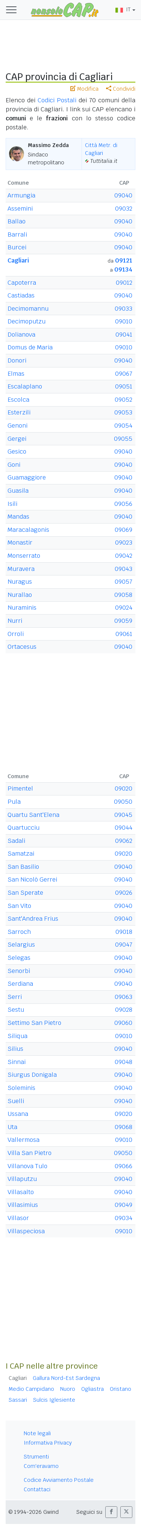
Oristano (120, 1389)
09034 (123, 1218)
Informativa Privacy (48, 1442)
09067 (123, 374)
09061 (123, 634)
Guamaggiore (27, 477)
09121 (123, 260)
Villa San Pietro (30, 1153)
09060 (123, 1023)
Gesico (17, 451)
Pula (14, 802)
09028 (123, 1010)
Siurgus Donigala (32, 1075)
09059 (123, 621)
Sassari (18, 1399)
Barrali (17, 234)
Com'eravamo (41, 1466)
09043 (123, 569)
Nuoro (67, 1389)
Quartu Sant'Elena (33, 815)
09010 (123, 321)
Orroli (16, 634)
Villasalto (21, 1192)
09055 (123, 439)
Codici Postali (57, 100)
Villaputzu (22, 1179)
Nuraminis (22, 608)
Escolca (18, 400)
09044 (123, 828)
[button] (111, 1512)
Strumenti (36, 1456)
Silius (15, 1049)
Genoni (17, 426)
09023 (123, 542)
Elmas (16, 374)
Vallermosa (23, 1140)
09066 (123, 1166)
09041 (123, 334)
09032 (123, 208)
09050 (123, 802)
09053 (123, 412)
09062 (123, 841)
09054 (123, 426)
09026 (123, 893)
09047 (123, 945)
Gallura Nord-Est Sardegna (66, 1378)
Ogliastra (92, 1389)
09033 (123, 309)
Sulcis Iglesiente (54, 1399)
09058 (123, 595)
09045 (123, 815)
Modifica (84, 88)
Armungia (21, 195)
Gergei (17, 439)
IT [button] (122, 9)
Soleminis (21, 1088)
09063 (123, 997)
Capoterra (22, 283)
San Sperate (25, 893)
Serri (15, 997)
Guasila (18, 491)
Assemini (20, 208)
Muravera (21, 569)
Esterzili (19, 412)
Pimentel (20, 788)
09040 (123, 195)
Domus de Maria (30, 347)
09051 (123, 386)
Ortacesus (22, 647)
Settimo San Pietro (34, 1023)
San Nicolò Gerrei (32, 879)
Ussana (18, 1114)
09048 (123, 1062)
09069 (123, 530)
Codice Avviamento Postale (59, 1480)
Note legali (37, 1433)
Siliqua (17, 1036)
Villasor (18, 1218)
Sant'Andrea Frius (33, 919)
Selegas (19, 958)
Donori (17, 360)
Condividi (120, 88)
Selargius (21, 945)
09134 (123, 269)
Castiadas (21, 295)
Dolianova (21, 334)
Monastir (20, 542)
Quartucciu (23, 828)
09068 (123, 1127)
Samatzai (21, 854)
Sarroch (19, 932)
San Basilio (23, 867)
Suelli (16, 1101)
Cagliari (18, 260)
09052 (123, 400)
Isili (12, 504)
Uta (12, 1127)
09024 (123, 608)
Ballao (17, 221)
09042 (123, 556)
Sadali (16, 841)
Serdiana (20, 984)
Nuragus (20, 582)
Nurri (15, 621)
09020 (123, 788)
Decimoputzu (26, 321)
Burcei (17, 247)
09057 (123, 582)
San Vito (19, 906)
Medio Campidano (31, 1389)
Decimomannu (28, 309)
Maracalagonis (28, 530)
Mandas (18, 517)
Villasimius (23, 1205)
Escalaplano (25, 386)
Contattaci (37, 1489)
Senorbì (19, 971)
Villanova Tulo (27, 1166)
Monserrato (24, 556)
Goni (14, 465)
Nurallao (20, 595)
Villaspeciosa (26, 1231)
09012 (124, 283)
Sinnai (17, 1062)
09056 (123, 504)
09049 (123, 1205)
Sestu (16, 1010)
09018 (123, 932)
